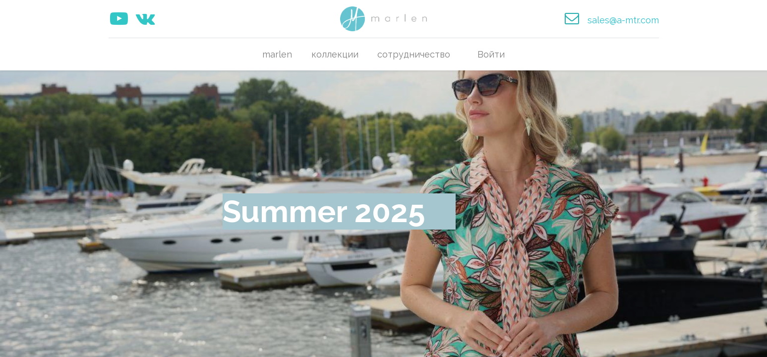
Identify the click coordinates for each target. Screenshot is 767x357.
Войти (491, 54)
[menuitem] (276, 54)
